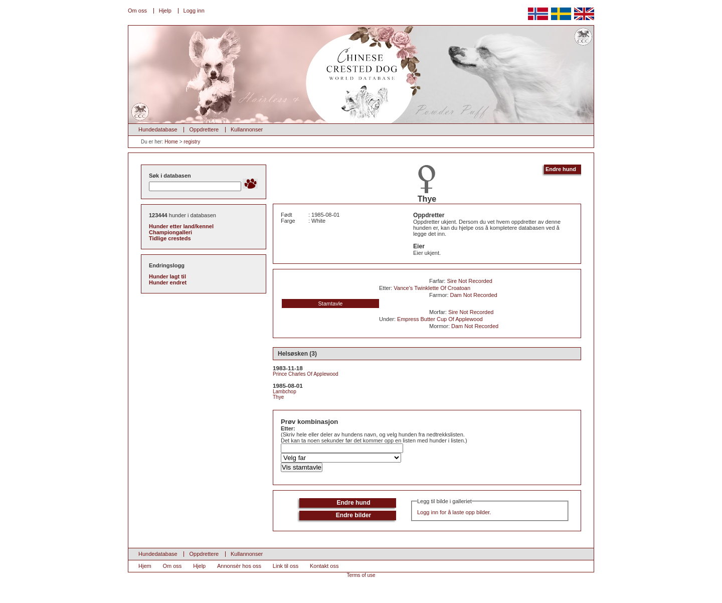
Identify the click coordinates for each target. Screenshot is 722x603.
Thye (278, 397)
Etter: (288, 428)
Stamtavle (330, 303)
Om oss (137, 11)
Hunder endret (168, 282)
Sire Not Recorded (469, 281)
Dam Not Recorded (473, 295)
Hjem (144, 566)
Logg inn (194, 11)
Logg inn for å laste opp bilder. (454, 512)
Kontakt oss (324, 566)
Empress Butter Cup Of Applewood (440, 319)
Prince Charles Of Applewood (305, 374)
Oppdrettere (204, 129)
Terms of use (360, 575)
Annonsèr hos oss (239, 566)
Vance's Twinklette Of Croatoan (432, 288)
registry (192, 141)
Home (171, 141)
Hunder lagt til (167, 276)
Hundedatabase (157, 129)
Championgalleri (170, 232)
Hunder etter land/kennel (181, 226)
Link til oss (285, 566)
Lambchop (284, 391)
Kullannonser (247, 129)
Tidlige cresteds (170, 238)
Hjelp (165, 11)
